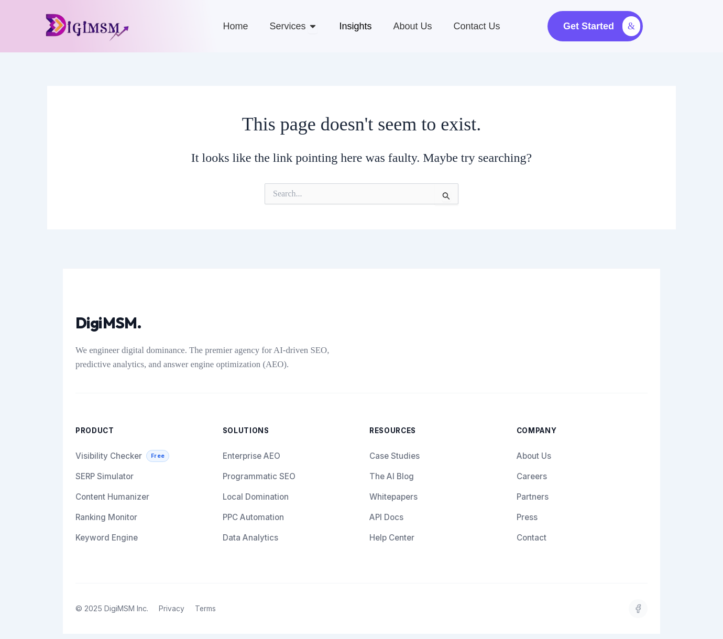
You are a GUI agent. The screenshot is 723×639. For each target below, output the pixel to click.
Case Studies (394, 456)
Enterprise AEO (251, 456)
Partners (533, 497)
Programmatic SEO (259, 476)
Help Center (391, 538)
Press (527, 517)
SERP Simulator (104, 476)
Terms (206, 608)
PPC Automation (253, 517)
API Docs (386, 517)
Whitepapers (393, 497)
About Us (534, 456)
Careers (532, 476)
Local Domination (256, 497)
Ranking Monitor (106, 517)
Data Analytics (250, 538)
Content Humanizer (112, 497)
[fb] (638, 608)
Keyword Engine (106, 538)
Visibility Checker (122, 456)
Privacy (171, 608)
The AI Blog (391, 476)
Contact (531, 538)
